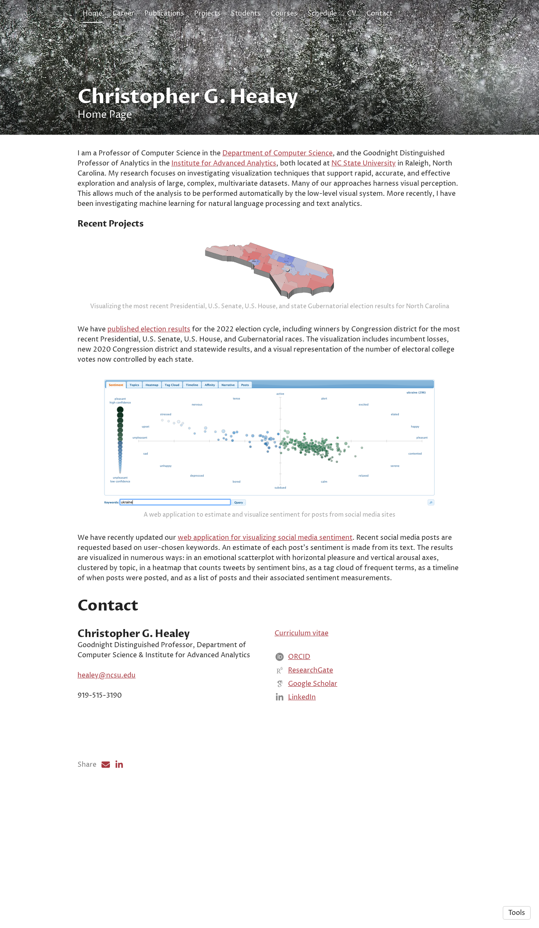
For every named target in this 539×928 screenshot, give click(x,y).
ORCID (299, 731)
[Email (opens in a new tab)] (105, 839)
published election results (148, 385)
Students (246, 13)
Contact (379, 13)
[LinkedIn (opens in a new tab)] (119, 839)
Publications (164, 13)
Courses (284, 13)
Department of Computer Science (277, 153)
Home (92, 13)
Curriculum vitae (301, 707)
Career (123, 13)
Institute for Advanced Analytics (223, 163)
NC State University (363, 163)
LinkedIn (302, 771)
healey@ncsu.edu (106, 750)
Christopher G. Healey (187, 97)
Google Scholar (312, 758)
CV (351, 13)
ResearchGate (310, 744)
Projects (207, 13)
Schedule (322, 13)
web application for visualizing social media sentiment (265, 611)
